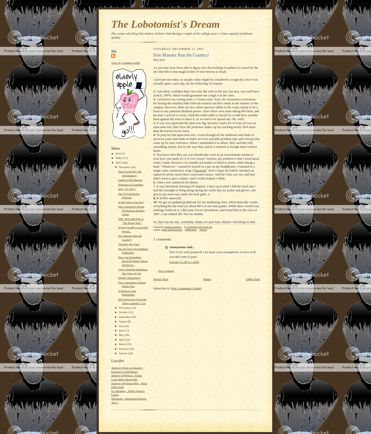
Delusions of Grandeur (130, 184)
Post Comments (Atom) (186, 288)
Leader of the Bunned (130, 179)
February (124, 348)
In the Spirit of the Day (131, 202)
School (203, 229)
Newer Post (160, 279)
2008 (118, 157)
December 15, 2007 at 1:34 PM (184, 262)
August (123, 321)
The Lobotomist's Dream (165, 24)
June (122, 330)
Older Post (253, 279)
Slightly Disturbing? (129, 277)
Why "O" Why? (127, 189)
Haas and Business (172, 229)
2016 (118, 153)
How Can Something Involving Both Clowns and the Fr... (133, 261)
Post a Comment (166, 271)
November (125, 307)
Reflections (191, 229)
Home (207, 279)
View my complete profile (125, 62)
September (125, 316)
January (123, 353)
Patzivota (200, 170)
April (122, 339)
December (125, 167)
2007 (118, 162)
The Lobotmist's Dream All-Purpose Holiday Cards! (131, 210)
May (122, 334)
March (123, 344)
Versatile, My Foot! (129, 244)
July (121, 326)
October (124, 312)
